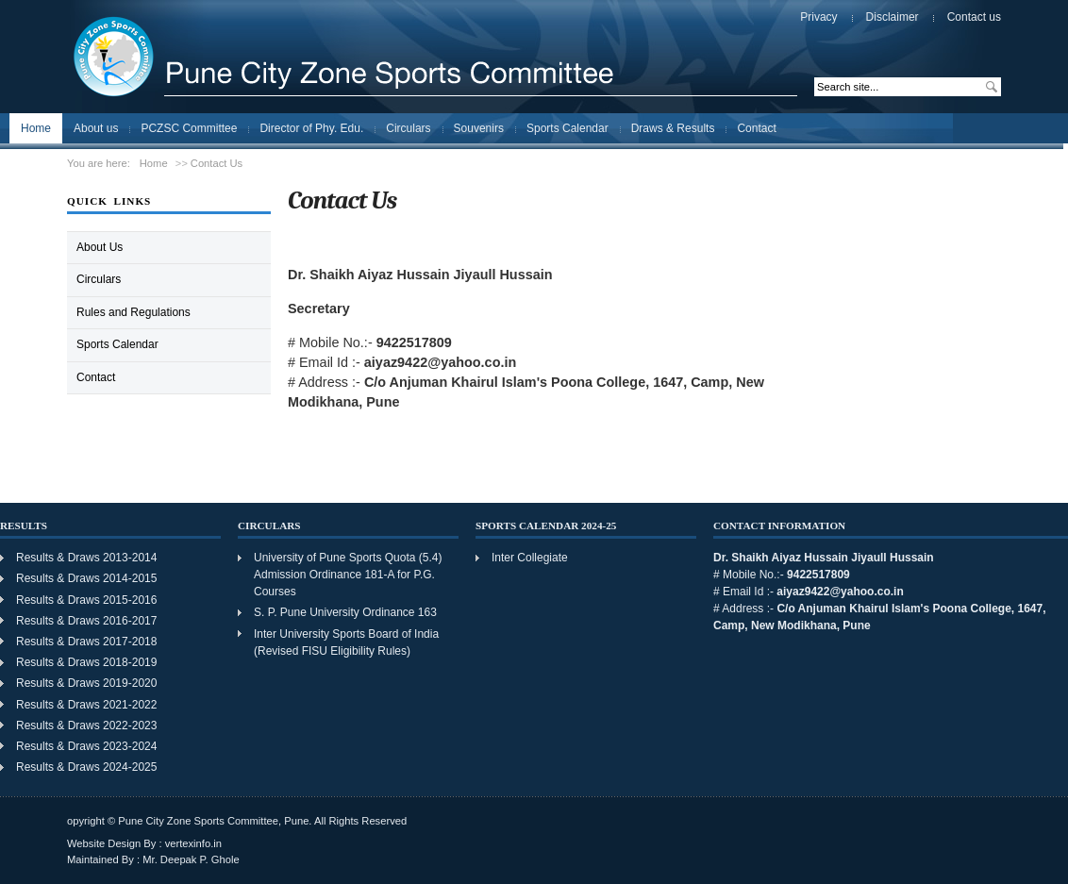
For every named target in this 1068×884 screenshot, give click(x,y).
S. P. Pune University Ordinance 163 (345, 612)
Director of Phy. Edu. (311, 128)
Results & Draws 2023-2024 (88, 746)
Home (36, 128)
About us (96, 128)
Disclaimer (892, 17)
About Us (99, 247)
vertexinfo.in (193, 843)
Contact (756, 128)
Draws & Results (673, 128)
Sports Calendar (567, 128)
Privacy (818, 17)
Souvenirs (479, 128)
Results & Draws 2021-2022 (86, 704)
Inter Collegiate (530, 557)
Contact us (974, 17)
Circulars (408, 128)
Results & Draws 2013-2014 (86, 557)
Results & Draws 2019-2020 (86, 683)
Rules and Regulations (133, 312)
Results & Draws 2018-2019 (86, 662)
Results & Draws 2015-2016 (86, 600)
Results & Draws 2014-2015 (86, 578)
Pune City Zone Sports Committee (302, 55)
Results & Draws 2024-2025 (88, 767)
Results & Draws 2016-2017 (86, 620)
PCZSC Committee (189, 128)
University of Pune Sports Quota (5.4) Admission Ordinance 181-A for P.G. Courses (348, 574)
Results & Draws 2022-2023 (86, 725)
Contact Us (216, 163)
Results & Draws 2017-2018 (86, 641)
